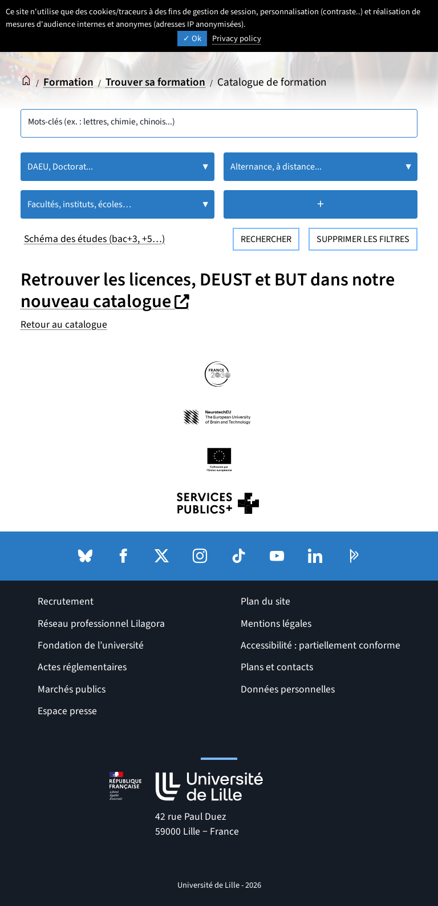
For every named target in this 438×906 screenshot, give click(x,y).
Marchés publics (72, 689)
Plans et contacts (277, 667)
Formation (68, 82)
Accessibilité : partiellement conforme (320, 645)
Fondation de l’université (91, 645)
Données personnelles (288, 689)
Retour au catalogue (64, 324)
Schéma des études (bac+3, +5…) (94, 239)
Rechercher (266, 239)
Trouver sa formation (155, 82)
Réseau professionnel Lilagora (101, 624)
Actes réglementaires (82, 667)
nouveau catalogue (106, 301)
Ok (192, 39)
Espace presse (67, 711)
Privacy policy (236, 39)
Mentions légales (276, 624)
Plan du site (265, 601)
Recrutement (66, 601)
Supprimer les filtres (363, 239)
